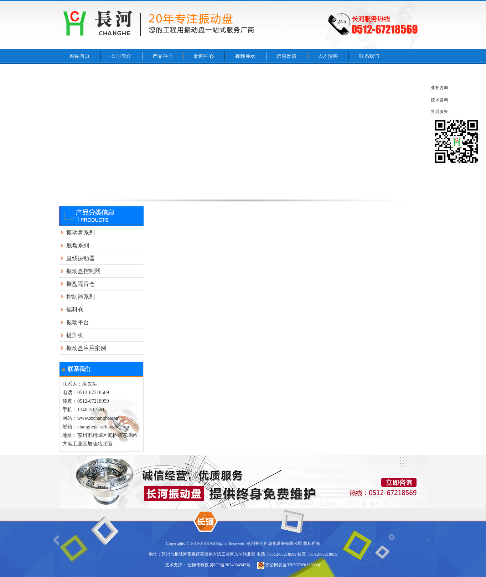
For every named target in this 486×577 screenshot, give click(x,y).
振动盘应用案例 (86, 348)
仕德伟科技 (198, 564)
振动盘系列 (80, 233)
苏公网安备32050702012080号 (289, 564)
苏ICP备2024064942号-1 (232, 564)
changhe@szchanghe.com (103, 426)
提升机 (74, 335)
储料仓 (74, 309)
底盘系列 (77, 245)
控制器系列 (80, 297)
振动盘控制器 (83, 271)
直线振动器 (80, 258)
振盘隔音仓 (80, 284)
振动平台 (77, 322)
